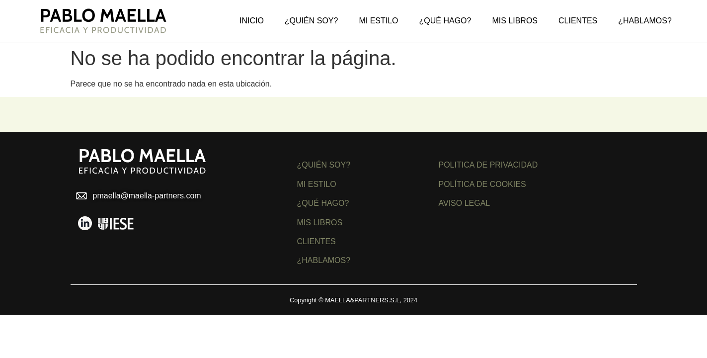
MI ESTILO (316, 184)
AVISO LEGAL (464, 203)
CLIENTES (316, 241)
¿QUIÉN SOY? (324, 165)
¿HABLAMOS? (324, 260)
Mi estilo (378, 20)
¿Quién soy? (311, 20)
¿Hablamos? (645, 20)
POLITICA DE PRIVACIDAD (488, 165)
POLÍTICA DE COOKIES (482, 184)
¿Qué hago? (445, 20)
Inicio (251, 20)
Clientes (577, 20)
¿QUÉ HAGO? (323, 203)
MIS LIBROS (515, 20)
